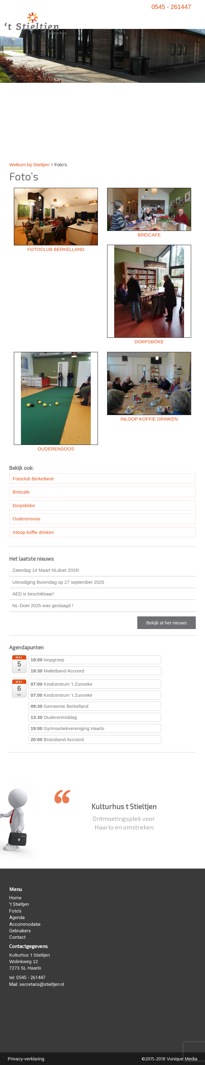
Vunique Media (181, 1058)
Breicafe (21, 491)
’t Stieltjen (19, 904)
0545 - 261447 (171, 6)
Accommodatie (25, 924)
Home (15, 898)
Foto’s (15, 911)
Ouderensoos (26, 518)
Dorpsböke (24, 505)
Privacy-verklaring (26, 1058)
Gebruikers (20, 931)
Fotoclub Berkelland (33, 478)
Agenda (17, 917)
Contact (17, 937)
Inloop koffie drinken (33, 532)
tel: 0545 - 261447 (27, 977)
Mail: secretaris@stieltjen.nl (36, 984)
